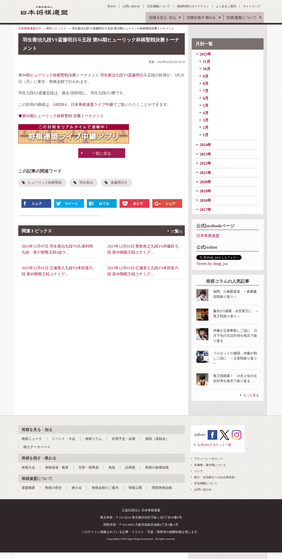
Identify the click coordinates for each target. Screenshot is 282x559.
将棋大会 (28, 467)
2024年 (205, 145)
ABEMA (60, 104)
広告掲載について (158, 6)
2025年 (205, 54)
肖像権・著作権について (210, 465)
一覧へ (176, 231)
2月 (206, 127)
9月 (206, 76)
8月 (206, 83)
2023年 (205, 154)
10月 (207, 69)
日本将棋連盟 (207, 236)
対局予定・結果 (123, 439)
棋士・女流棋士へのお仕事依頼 (214, 477)
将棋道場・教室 (57, 467)
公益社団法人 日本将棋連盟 (44, 10)
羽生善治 (107, 75)
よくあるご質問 (226, 6)
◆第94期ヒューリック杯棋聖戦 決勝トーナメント (61, 116)
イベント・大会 (63, 439)
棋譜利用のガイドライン (193, 6)
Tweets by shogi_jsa (212, 264)
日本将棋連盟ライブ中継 (92, 104)
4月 (206, 113)
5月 (206, 105)
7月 (206, 91)
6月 (206, 98)
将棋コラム (93, 439)
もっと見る (251, 395)
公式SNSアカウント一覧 (214, 445)
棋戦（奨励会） (157, 439)
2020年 (205, 182)
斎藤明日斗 (137, 75)
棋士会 (77, 488)
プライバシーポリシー (208, 458)
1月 (206, 135)
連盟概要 (28, 488)
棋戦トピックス (56, 28)
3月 (206, 120)
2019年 (205, 191)
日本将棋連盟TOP (29, 28)
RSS (113, 6)
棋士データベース (36, 447)
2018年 (205, 200)
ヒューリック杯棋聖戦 (49, 75)
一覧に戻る (101, 153)
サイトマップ (251, 6)
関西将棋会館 (162, 488)
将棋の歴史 (53, 488)
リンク (198, 471)
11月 (206, 62)
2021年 (205, 173)
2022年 (205, 163)
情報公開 (135, 488)
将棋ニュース (32, 439)
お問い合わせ (131, 6)
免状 (112, 467)
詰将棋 (130, 467)
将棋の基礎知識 (157, 467)
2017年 (205, 210)
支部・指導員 (88, 467)
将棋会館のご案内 (105, 488)
